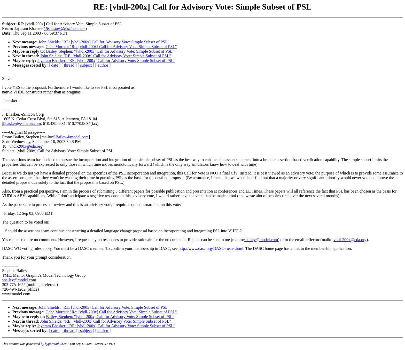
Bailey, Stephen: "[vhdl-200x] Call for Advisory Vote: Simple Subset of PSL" (110, 51)
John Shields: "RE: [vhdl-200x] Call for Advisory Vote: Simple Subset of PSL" (103, 42)
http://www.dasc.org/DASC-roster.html (210, 248)
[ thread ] (69, 65)
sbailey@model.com (261, 239)
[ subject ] (86, 65)
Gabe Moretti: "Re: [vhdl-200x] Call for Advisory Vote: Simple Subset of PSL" (111, 46)
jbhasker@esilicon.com (21, 123)
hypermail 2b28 (56, 344)
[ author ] (103, 65)
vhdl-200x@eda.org (25, 146)
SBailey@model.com (71, 137)
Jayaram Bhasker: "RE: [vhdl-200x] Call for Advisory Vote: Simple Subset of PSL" (106, 60)
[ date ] (54, 65)
